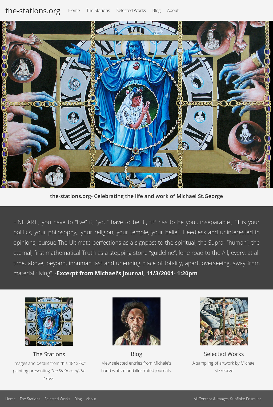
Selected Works (131, 10)
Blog (156, 10)
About (173, 10)
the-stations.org (32, 10)
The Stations (98, 10)
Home (74, 10)
